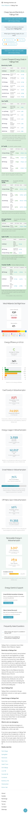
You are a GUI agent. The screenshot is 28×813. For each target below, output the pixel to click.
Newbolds (4, 757)
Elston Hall (4, 787)
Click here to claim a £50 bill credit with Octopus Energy (14, 20)
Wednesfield (4, 784)
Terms (3, 804)
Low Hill (3, 771)
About (3, 793)
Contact (3, 807)
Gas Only (20, 40)
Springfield (4, 754)
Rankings (4, 798)
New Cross (4, 761)
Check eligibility (8, 603)
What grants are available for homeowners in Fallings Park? (12, 637)
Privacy (3, 801)
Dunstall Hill (4, 774)
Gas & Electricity (10, 44)
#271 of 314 (14, 578)
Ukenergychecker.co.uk (8, 2)
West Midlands (5, 5)
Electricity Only (8, 40)
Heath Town (4, 764)
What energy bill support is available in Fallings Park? (14, 632)
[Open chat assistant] (25, 810)
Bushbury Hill (5, 780)
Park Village (4, 751)
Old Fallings (4, 767)
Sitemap (4, 809)
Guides (3, 796)
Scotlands (4, 777)
